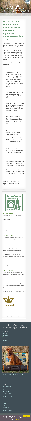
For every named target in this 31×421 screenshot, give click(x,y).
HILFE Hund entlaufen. (7, 396)
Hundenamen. (5, 395)
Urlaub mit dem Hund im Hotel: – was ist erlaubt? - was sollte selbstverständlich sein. (15, 374)
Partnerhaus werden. (7, 410)
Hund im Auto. (5, 389)
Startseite (4, 333)
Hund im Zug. (5, 391)
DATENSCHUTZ (6, 407)
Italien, (4, 338)
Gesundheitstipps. (6, 393)
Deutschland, (5, 335)
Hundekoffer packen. (7, 388)
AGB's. (4, 403)
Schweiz (4, 340)
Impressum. (5, 405)
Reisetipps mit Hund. (7, 386)
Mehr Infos (18, 419)
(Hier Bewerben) (6, 313)
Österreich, (5, 337)
